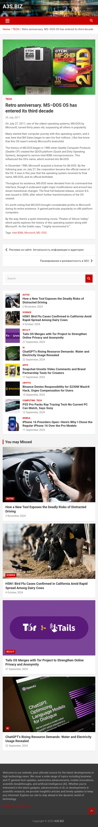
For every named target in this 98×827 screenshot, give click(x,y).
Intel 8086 (17, 232)
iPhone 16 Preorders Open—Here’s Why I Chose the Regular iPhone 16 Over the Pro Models (57, 423)
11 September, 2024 (34, 429)
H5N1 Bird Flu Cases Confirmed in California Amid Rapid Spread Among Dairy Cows (57, 318)
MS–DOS (41, 232)
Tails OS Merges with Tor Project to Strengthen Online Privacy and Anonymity (55, 335)
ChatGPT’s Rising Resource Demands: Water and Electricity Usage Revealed (56, 353)
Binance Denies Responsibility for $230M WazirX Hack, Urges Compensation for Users (56, 388)
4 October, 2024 (31, 324)
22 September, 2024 (34, 359)
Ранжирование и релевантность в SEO (64, 261)
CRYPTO (27, 383)
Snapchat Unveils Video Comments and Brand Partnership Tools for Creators (54, 370)
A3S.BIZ (13, 6)
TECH (8, 99)
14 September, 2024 (34, 394)
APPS (25, 365)
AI (24, 347)
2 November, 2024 (33, 306)
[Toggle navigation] (7, 21)
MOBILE (26, 418)
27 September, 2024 (34, 342)
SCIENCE (27, 312)
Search (89, 279)
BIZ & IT (26, 330)
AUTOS (26, 295)
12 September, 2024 (34, 412)
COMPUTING (29, 400)
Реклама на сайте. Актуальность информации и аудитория (46, 249)
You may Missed (18, 442)
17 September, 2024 (34, 377)
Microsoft (29, 232)
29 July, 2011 (12, 117)
